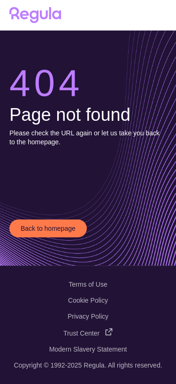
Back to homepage (48, 228)
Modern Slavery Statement (88, 349)
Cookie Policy (88, 300)
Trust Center (88, 333)
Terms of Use (88, 284)
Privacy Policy (88, 316)
